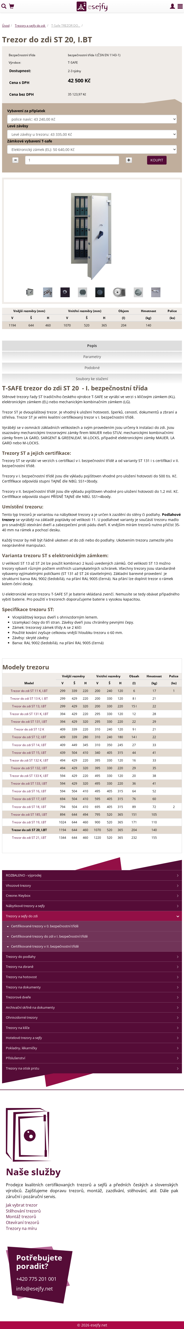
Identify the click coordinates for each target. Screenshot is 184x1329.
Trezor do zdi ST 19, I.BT (29, 822)
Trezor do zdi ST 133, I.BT (29, 783)
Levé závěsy (17, 125)
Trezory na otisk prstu (22, 1068)
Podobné (92, 367)
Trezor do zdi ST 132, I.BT (29, 768)
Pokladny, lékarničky (21, 1048)
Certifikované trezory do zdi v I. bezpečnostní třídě (49, 936)
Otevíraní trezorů (22, 1222)
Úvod (5, 25)
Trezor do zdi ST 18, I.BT (29, 807)
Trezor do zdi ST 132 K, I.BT (29, 760)
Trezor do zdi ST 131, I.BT (29, 721)
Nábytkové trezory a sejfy (25, 905)
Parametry (92, 356)
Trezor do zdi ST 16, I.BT (29, 791)
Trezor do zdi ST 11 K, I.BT (29, 691)
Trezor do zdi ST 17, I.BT (29, 799)
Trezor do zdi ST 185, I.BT (29, 814)
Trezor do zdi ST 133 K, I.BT (29, 776)
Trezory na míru (21, 1228)
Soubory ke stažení (92, 378)
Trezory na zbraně (19, 966)
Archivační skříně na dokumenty (30, 1007)
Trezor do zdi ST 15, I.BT (29, 752)
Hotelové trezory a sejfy (24, 1037)
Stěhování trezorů (23, 1211)
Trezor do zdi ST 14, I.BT (29, 745)
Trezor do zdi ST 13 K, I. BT (29, 698)
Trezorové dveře (18, 997)
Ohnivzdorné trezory (22, 1017)
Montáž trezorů (21, 1216)
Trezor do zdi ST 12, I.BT (29, 737)
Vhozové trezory (18, 885)
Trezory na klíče (17, 1027)
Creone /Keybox (18, 895)
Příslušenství (15, 1058)
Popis (92, 345)
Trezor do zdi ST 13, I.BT (29, 706)
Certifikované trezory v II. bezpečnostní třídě (45, 946)
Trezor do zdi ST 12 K (29, 729)
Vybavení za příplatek (26, 110)
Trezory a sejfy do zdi (30, 25)
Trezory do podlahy (21, 956)
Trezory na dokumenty (23, 987)
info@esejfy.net (34, 1288)
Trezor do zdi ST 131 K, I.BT (29, 714)
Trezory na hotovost (21, 977)
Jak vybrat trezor (22, 1205)
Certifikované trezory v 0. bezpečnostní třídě (44, 926)
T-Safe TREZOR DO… (65, 25)
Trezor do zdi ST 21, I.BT (29, 837)
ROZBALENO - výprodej (23, 875)
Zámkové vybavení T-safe (29, 141)
